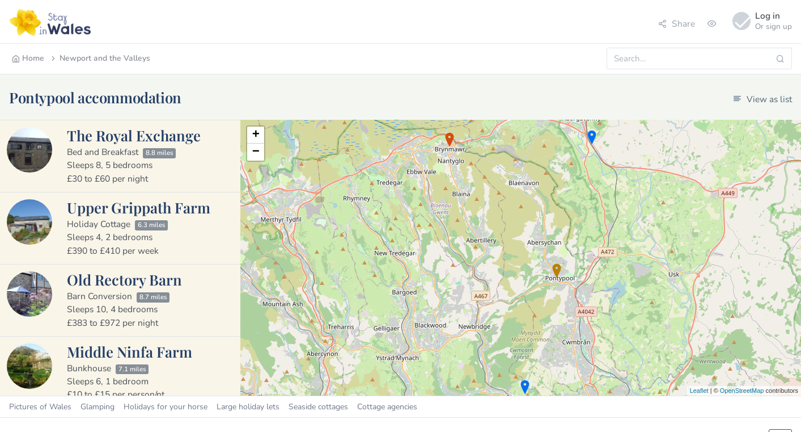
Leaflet (699, 390)
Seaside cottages (318, 406)
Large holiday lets (248, 406)
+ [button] (256, 135)
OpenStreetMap (742, 390)
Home (28, 58)
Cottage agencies (387, 406)
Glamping (97, 406)
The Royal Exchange (134, 135)
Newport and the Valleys (99, 58)
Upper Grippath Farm (138, 207)
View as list (762, 99)
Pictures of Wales (40, 406)
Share (676, 24)
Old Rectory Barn (124, 279)
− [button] (256, 152)
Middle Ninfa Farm (129, 351)
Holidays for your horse (165, 406)
